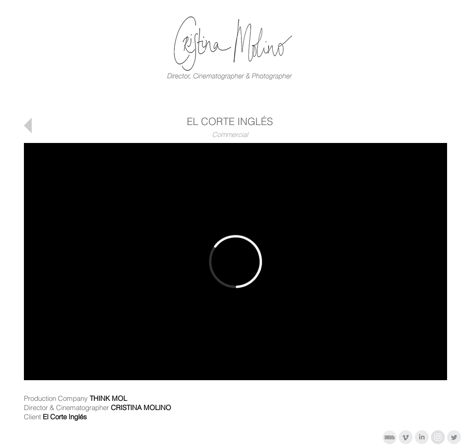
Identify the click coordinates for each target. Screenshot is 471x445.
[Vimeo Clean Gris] (406, 437)
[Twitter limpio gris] (454, 437)
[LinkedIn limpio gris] (422, 437)
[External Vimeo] (235, 261)
